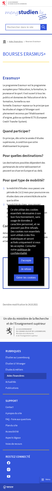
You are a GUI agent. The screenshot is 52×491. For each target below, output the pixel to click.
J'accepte (26, 260)
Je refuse (26, 269)
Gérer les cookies (26, 277)
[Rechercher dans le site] (43, 27)
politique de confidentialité (20, 251)
